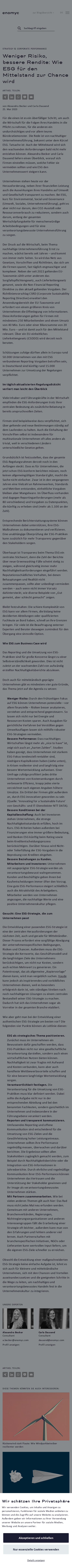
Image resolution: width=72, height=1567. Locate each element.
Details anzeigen (36, 1560)
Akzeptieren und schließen (36, 1538)
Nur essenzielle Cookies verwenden (36, 1549)
